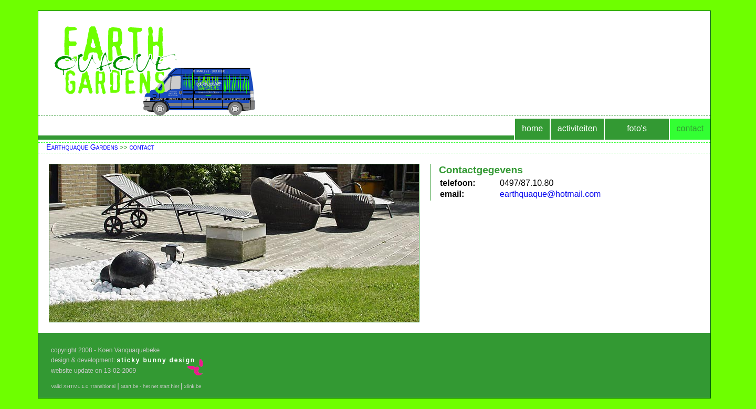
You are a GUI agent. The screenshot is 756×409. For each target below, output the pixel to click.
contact (690, 128)
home (532, 128)
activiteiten (577, 128)
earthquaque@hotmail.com (550, 194)
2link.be (193, 386)
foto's (637, 128)
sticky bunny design (156, 360)
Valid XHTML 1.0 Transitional (83, 386)
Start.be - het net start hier (151, 386)
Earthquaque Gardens (82, 147)
